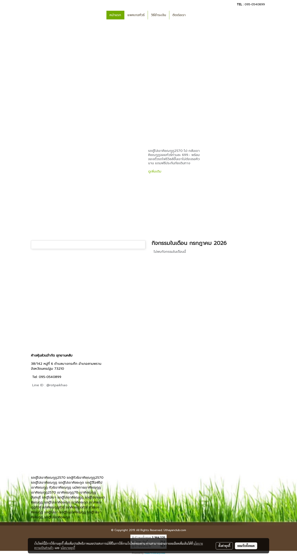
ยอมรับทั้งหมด (246, 546)
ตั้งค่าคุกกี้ (224, 546)
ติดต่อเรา (179, 15)
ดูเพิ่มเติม (155, 171)
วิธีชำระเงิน (158, 15)
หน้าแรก (115, 15)
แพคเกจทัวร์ (136, 15)
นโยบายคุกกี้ (68, 548)
